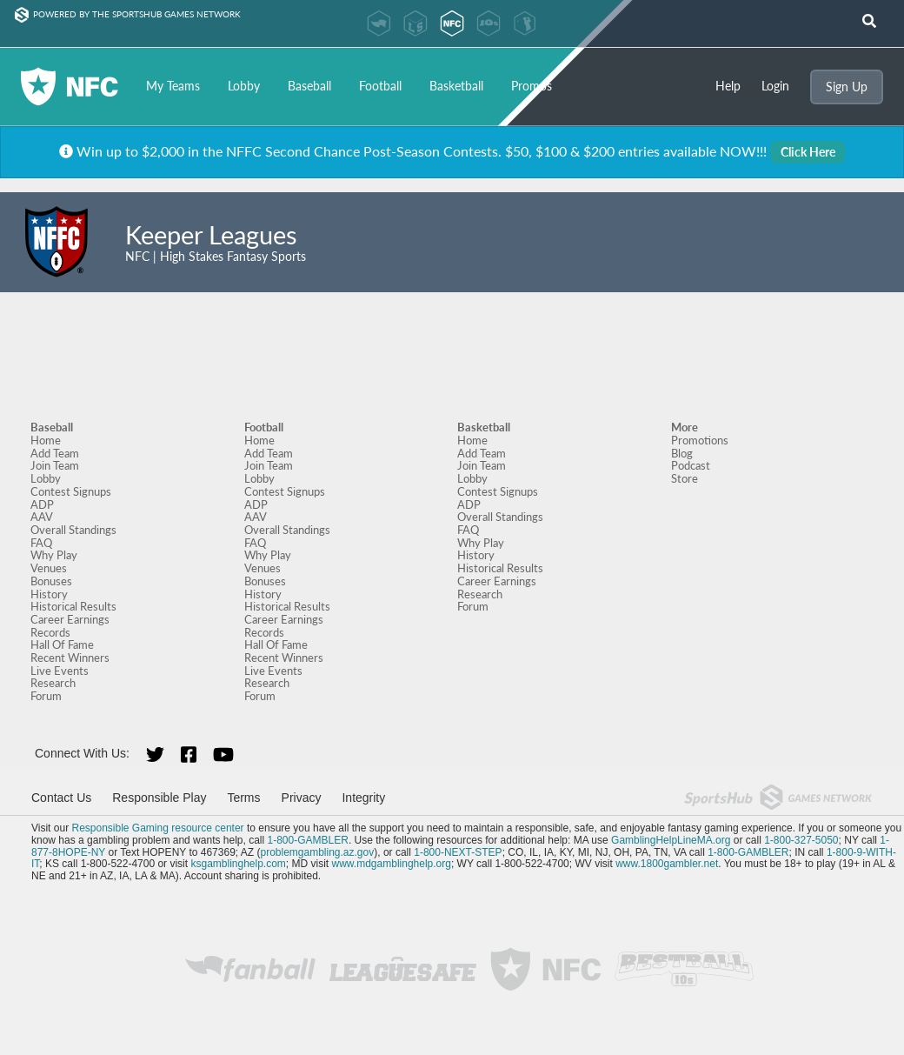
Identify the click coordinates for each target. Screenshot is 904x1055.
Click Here (808, 151)
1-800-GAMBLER (308, 840)
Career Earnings (70, 619)
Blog (682, 453)
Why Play (53, 555)
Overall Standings (73, 530)
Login (775, 86)
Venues (48, 568)
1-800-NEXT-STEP (458, 852)
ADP (42, 504)
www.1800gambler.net (666, 864)
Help (728, 86)
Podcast (690, 465)
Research (53, 683)
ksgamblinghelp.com (237, 864)
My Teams (173, 85)
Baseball (309, 85)
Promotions (699, 440)
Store (684, 478)
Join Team (54, 465)
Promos (531, 85)
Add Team (54, 453)
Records (50, 632)
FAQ (41, 543)
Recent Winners (70, 657)
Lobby (244, 85)
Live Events (59, 671)
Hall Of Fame (62, 644)
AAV (41, 517)
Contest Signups (70, 491)
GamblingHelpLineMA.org (670, 840)
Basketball (456, 85)
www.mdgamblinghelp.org (391, 864)
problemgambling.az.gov (317, 852)
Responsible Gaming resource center (157, 828)
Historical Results (73, 606)
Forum (46, 696)
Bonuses (51, 581)
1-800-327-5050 (801, 840)
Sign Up (846, 86)
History (49, 594)
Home (45, 440)
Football (380, 85)
